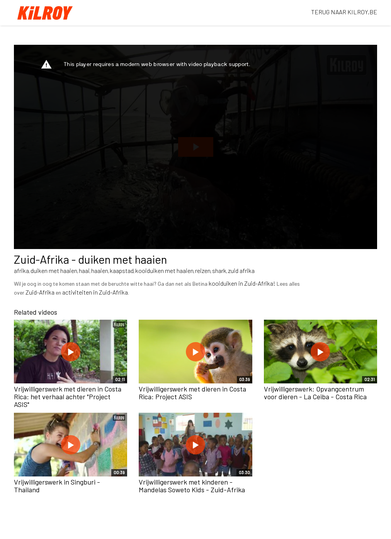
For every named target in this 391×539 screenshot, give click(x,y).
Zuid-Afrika (40, 292)
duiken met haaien (54, 270)
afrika (21, 270)
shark (219, 270)
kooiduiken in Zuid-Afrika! (242, 283)
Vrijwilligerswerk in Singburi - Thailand (57, 486)
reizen (203, 270)
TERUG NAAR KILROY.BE (344, 11)
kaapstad (122, 270)
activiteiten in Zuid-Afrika (95, 292)
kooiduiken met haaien (164, 270)
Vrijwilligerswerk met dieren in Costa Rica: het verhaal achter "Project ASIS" (67, 396)
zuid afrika (241, 270)
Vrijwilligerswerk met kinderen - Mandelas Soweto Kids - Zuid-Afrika (192, 486)
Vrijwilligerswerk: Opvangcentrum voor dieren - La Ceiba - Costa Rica (315, 393)
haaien (99, 270)
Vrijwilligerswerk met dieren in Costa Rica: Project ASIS (192, 393)
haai (84, 270)
